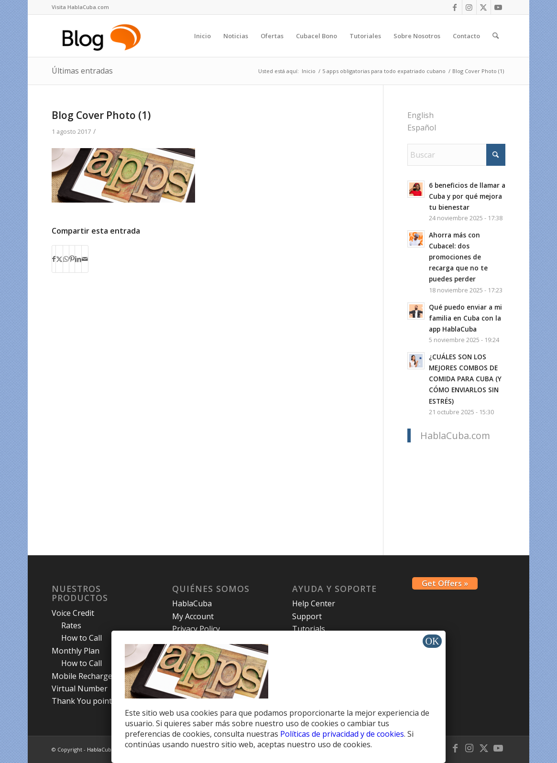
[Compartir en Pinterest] (72, 259)
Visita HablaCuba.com (80, 7)
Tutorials (308, 628)
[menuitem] (80, 7)
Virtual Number (80, 688)
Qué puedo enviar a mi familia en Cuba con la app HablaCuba (465, 317)
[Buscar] (495, 36)
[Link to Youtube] (498, 7)
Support (307, 616)
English (420, 115)
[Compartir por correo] (85, 259)
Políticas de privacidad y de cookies (342, 734)
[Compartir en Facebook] (53, 259)
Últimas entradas (82, 70)
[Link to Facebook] (455, 7)
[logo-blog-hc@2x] (103, 36)
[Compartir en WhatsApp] (66, 259)
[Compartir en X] (59, 259)
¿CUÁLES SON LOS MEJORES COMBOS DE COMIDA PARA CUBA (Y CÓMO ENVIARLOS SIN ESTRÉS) (465, 378)
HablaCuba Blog (107, 749)
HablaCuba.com (455, 435)
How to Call (81, 638)
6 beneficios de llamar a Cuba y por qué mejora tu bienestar (467, 196)
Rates (71, 625)
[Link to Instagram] (469, 7)
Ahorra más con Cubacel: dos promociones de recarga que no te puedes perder (458, 256)
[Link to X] (484, 7)
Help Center (313, 603)
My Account (193, 616)
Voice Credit (73, 613)
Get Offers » (445, 583)
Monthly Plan (75, 650)
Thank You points (84, 701)
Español (421, 127)
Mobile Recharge (82, 676)
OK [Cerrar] (432, 641)
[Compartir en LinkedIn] (78, 259)
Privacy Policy (196, 628)
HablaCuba (192, 603)
